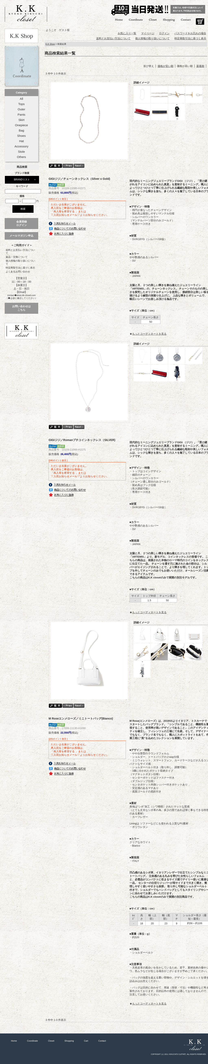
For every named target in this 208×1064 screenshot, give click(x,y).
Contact (186, 19)
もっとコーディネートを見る (149, 333)
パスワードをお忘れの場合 (190, 33)
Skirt (22, 120)
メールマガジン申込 (21, 235)
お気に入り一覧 (127, 33)
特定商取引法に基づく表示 (20, 268)
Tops (21, 104)
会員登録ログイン (21, 223)
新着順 (200, 66)
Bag (21, 130)
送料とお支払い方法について (20, 251)
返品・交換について (17, 257)
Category (21, 92)
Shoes (21, 135)
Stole (21, 151)
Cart (200, 22)
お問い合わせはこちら (21, 308)
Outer (21, 109)
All (21, 98)
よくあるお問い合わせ (18, 271)
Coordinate (136, 19)
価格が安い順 (165, 66)
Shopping (169, 19)
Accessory (21, 146)
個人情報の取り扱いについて (20, 262)
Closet (153, 19)
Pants (21, 114)
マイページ (147, 33)
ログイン (164, 33)
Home (119, 19)
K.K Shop (50, 44)
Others (21, 157)
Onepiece (21, 125)
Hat (21, 141)
